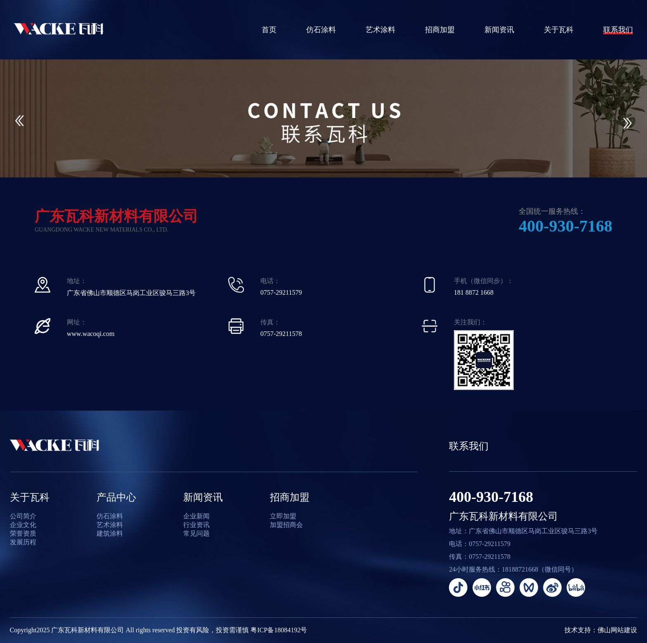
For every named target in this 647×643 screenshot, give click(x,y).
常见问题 (196, 533)
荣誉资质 (23, 533)
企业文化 (23, 524)
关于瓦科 (559, 30)
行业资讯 (196, 524)
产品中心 (116, 497)
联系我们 (618, 30)
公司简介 (23, 516)
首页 (269, 30)
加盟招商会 (286, 524)
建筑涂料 (110, 533)
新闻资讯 (499, 30)
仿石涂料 (321, 30)
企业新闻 (196, 516)
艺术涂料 (380, 30)
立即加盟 (283, 516)
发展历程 (23, 542)
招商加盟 (440, 30)
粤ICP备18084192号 (278, 630)
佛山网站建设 (617, 630)
